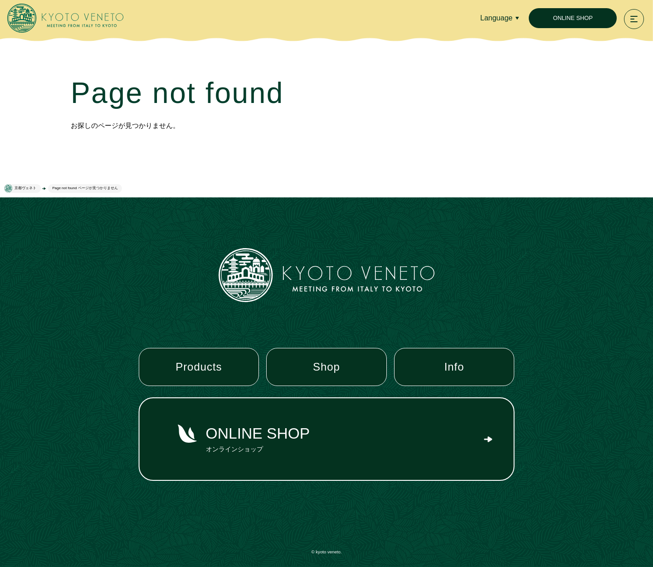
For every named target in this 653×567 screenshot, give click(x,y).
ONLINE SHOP (572, 18)
